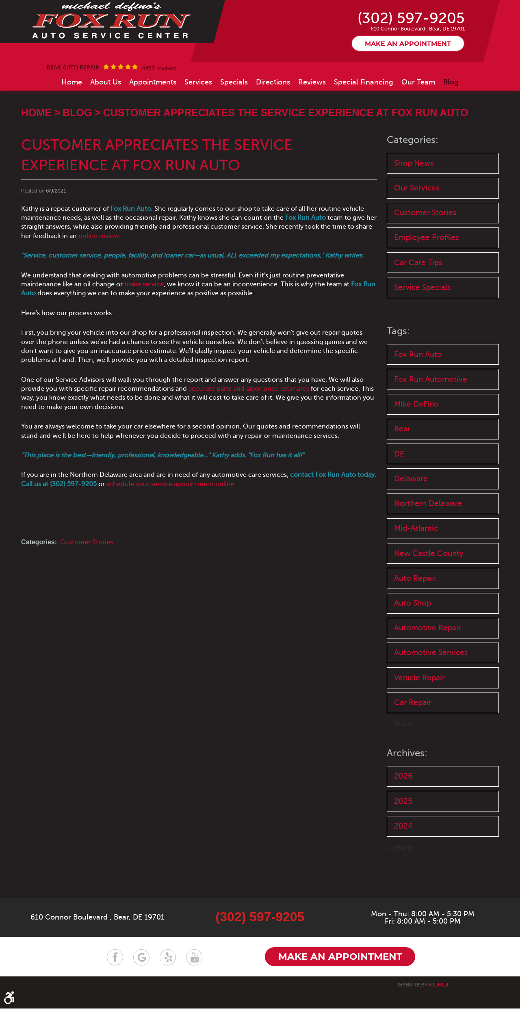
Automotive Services (431, 691)
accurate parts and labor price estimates (248, 421)
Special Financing (363, 114)
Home (71, 114)
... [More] (400, 764)
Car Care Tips (418, 296)
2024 (403, 866)
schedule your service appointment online (170, 516)
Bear (402, 465)
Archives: (407, 792)
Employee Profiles (426, 271)
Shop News (414, 195)
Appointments (152, 114)
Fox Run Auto (418, 389)
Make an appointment (408, 77)
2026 (403, 816)
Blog (451, 114)
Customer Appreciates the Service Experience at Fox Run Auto (285, 145)
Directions (273, 114)
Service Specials (422, 322)
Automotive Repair (427, 666)
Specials (234, 114)
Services (198, 114)
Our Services (417, 221)
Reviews (312, 114)
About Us (105, 114)
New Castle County (429, 590)
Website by (422, 991)
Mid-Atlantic (416, 565)
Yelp (168, 964)
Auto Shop (412, 641)
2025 (403, 841)
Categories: (412, 172)
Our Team (418, 114)
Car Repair (412, 742)
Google (141, 964)
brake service (144, 317)
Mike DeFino (416, 439)
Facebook (115, 964)
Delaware (411, 515)
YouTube (194, 964)
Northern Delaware (428, 540)
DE (399, 490)
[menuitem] (71, 114)
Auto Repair (415, 616)
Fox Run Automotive (430, 414)
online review (98, 268)
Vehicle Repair (419, 716)
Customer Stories (86, 574)
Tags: (398, 366)
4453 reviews (159, 101)
